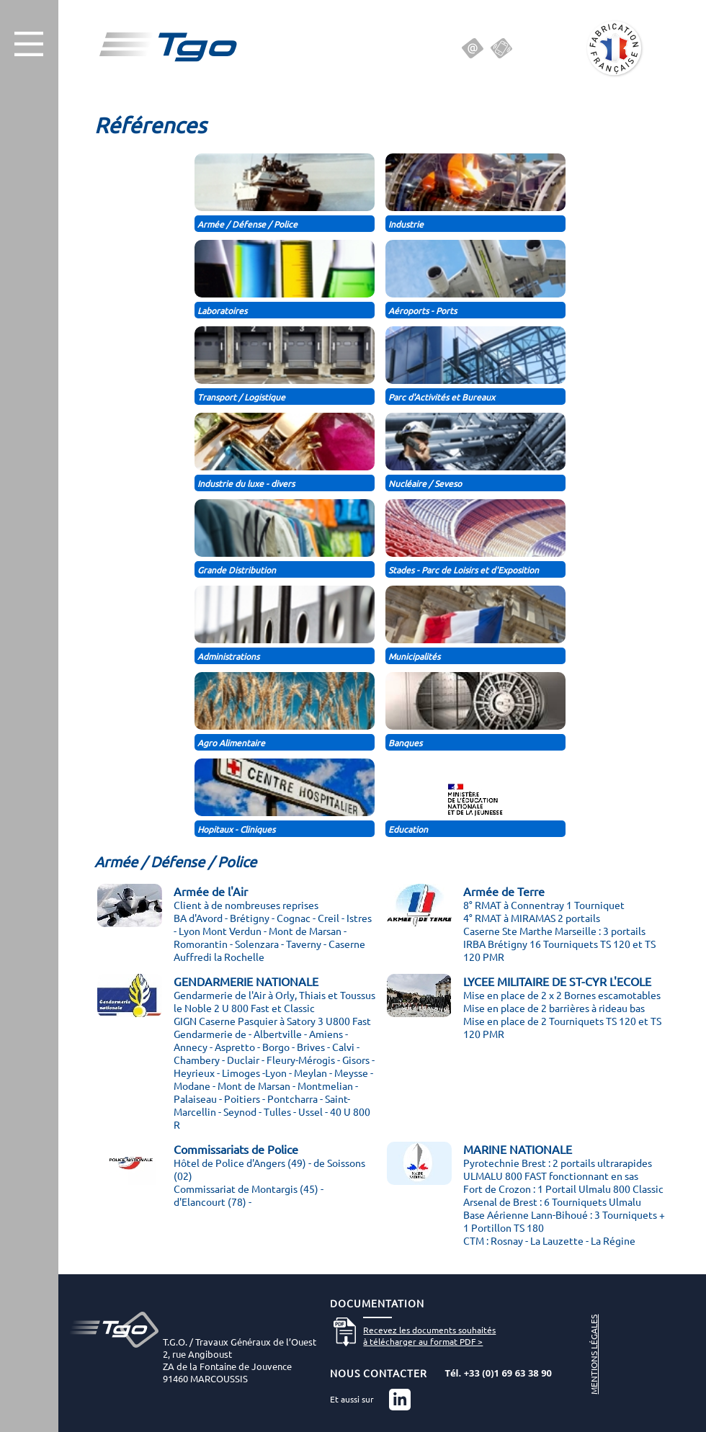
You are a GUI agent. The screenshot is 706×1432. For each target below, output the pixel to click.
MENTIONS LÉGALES (593, 1355)
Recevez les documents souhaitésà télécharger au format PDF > (429, 1335)
